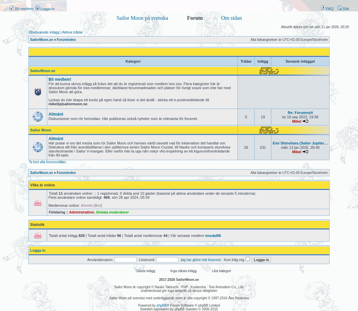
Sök (343, 9)
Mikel (296, 121)
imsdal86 (213, 236)
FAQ (327, 9)
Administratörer (81, 212)
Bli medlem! (60, 79)
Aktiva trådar (72, 32)
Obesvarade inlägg (43, 32)
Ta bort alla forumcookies (47, 162)
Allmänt (56, 114)
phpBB (162, 305)
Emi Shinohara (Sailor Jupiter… (300, 143)
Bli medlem (21, 9)
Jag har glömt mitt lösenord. (200, 260)
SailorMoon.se (42, 71)
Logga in (45, 9)
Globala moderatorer (112, 212)
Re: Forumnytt (300, 113)
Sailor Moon (40, 130)
